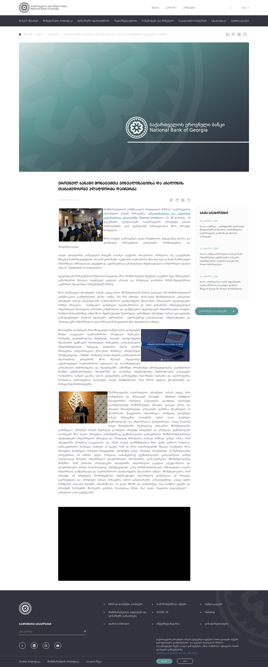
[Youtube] (57, 645)
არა (186, 661)
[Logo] (43, 7)
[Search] (216, 7)
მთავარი (26, 34)
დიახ (164, 661)
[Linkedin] (233, 34)
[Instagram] (46, 645)
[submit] (231, 7)
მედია (40, 34)
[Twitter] (239, 34)
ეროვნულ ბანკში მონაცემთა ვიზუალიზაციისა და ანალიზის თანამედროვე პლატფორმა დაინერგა (115, 34)
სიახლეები (53, 34)
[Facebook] (227, 34)
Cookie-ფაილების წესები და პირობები (176, 652)
